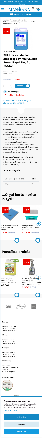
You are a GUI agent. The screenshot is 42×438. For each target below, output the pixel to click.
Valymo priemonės (19, 20)
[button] (36, 29)
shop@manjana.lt (9, 330)
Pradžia (6, 20)
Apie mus (6, 365)
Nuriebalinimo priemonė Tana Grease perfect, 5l (8, 280)
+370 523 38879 (8, 328)
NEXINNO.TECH (19, 432)
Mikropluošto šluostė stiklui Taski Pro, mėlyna (9, 227)
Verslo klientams (21, 14)
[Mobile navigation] (2, 8)
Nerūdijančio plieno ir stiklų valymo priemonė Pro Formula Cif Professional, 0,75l (31, 281)
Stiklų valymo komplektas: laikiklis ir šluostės (31, 227)
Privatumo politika (9, 371)
